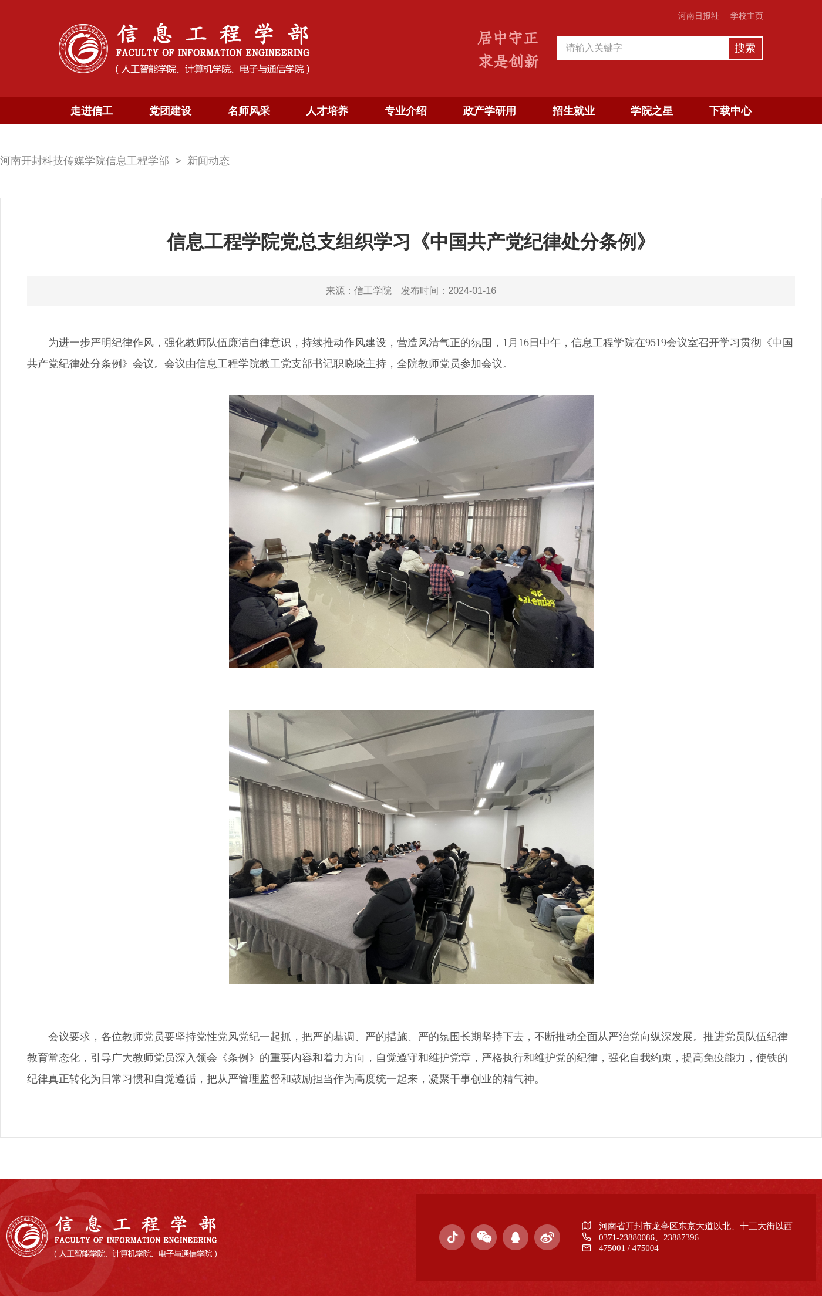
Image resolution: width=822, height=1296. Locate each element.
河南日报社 (698, 16)
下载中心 (730, 111)
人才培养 (327, 111)
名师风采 (249, 111)
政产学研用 (489, 111)
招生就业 (574, 111)
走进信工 (91, 111)
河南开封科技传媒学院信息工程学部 (84, 161)
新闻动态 (208, 161)
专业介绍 (406, 111)
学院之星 (652, 111)
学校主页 (746, 16)
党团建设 (170, 111)
